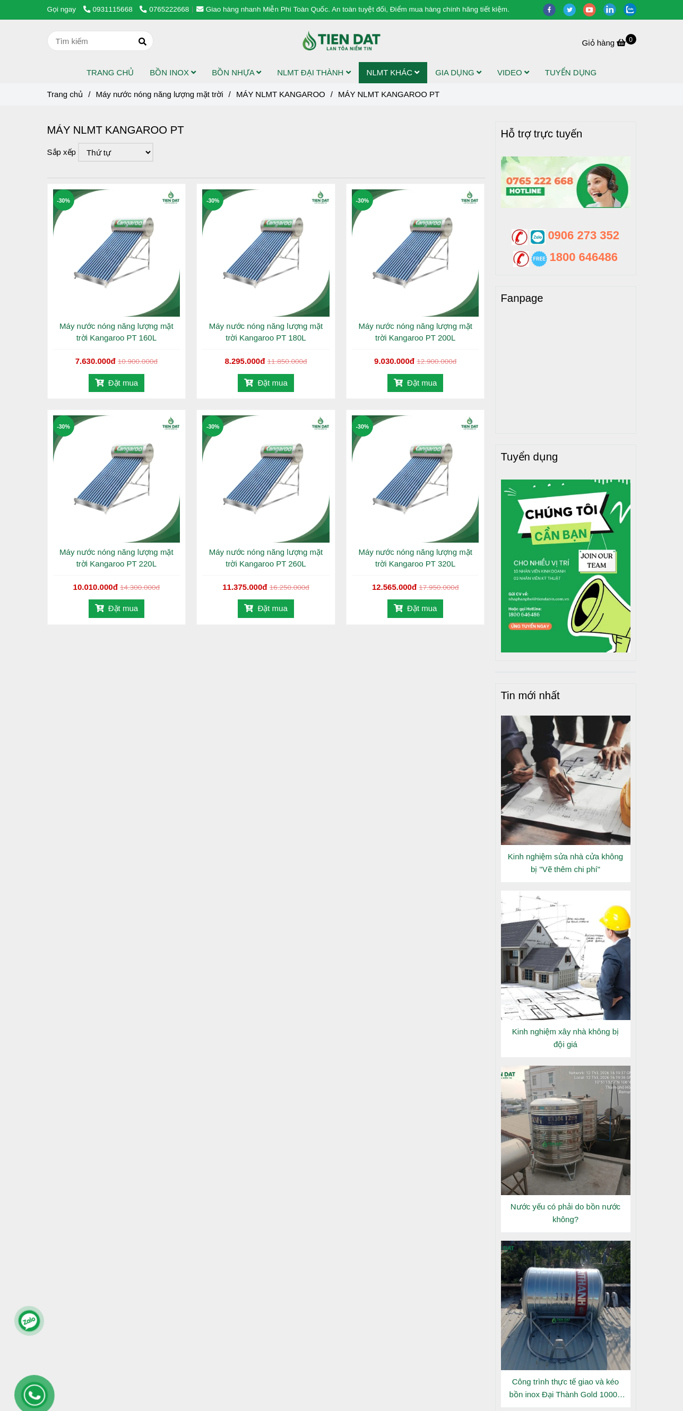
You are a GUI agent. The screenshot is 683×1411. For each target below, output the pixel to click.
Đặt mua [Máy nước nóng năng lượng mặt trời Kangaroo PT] (117, 382)
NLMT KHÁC (393, 72)
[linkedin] (613, 9)
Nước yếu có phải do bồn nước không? (565, 1213)
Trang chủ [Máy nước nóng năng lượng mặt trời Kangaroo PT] (65, 94)
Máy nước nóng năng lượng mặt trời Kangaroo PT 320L (415, 557)
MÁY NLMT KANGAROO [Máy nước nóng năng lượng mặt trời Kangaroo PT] (280, 94)
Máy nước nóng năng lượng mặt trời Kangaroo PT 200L (415, 331)
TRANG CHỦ (110, 72)
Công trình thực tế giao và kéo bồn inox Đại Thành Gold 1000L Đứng (565, 1389)
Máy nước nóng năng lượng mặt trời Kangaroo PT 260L (266, 557)
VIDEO (513, 72)
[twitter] (573, 9)
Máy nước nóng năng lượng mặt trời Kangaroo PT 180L (266, 331)
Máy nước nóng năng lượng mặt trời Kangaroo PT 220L (116, 557)
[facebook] (553, 9)
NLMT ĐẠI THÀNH (313, 72)
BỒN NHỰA (236, 72)
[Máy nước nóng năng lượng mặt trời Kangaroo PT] (609, 42)
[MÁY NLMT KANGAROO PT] (342, 41)
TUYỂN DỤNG (570, 72)
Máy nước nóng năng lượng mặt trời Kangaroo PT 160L (116, 331)
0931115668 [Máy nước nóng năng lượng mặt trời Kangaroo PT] (109, 9)
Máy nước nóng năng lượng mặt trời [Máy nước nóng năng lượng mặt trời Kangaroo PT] (159, 94)
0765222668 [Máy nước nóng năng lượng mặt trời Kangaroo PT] (164, 9)
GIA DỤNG (458, 72)
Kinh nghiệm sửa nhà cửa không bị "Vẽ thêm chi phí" (565, 863)
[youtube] (593, 9)
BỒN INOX (173, 72)
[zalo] (633, 9)
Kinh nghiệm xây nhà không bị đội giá (565, 1038)
